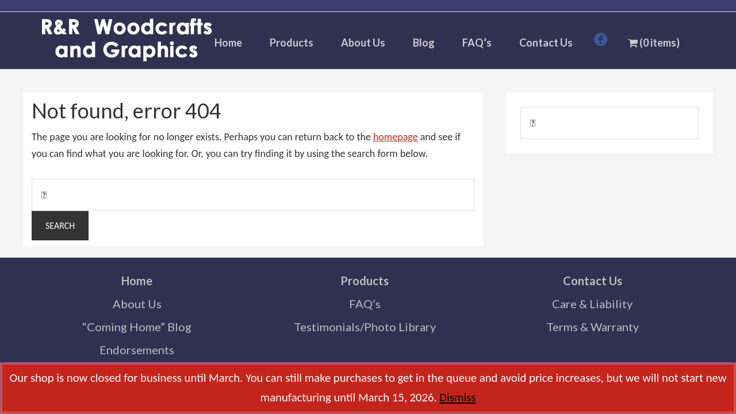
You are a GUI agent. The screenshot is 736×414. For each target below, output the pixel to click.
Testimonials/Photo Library (365, 327)
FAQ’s (365, 303)
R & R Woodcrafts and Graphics (126, 41)
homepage (395, 137)
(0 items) (654, 42)
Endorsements (136, 349)
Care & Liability (592, 303)
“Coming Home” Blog (136, 327)
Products (364, 281)
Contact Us (592, 281)
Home (136, 281)
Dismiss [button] (457, 397)
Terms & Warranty (592, 327)
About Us (137, 303)
